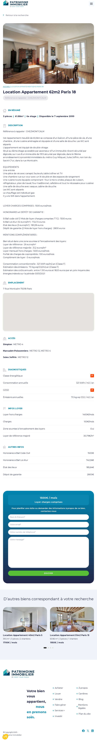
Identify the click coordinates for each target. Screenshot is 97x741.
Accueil (6, 87)
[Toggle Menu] (91, 3)
